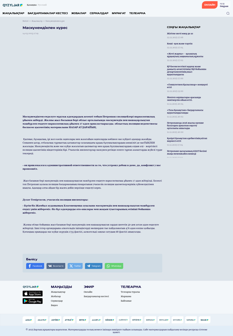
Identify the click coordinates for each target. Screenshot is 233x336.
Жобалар (78, 13)
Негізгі (26, 21)
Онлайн (88, 292)
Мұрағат (119, 13)
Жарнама (126, 296)
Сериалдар (99, 13)
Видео (54, 305)
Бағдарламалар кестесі (48, 13)
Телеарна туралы (130, 292)
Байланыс (126, 300)
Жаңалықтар (13, 13)
